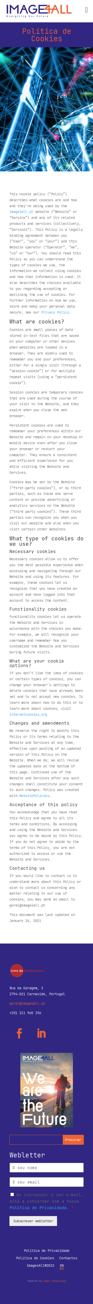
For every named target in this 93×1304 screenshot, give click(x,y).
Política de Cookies (35, 1258)
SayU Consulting (55, 1281)
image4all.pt (21, 211)
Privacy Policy (55, 312)
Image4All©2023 (40, 1266)
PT (62, 1269)
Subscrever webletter (33, 1221)
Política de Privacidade (38, 1207)
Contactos (68, 1258)
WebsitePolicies (34, 795)
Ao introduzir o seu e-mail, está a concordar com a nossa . (46, 1201)
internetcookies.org (28, 714)
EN (62, 1265)
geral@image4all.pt (27, 1003)
